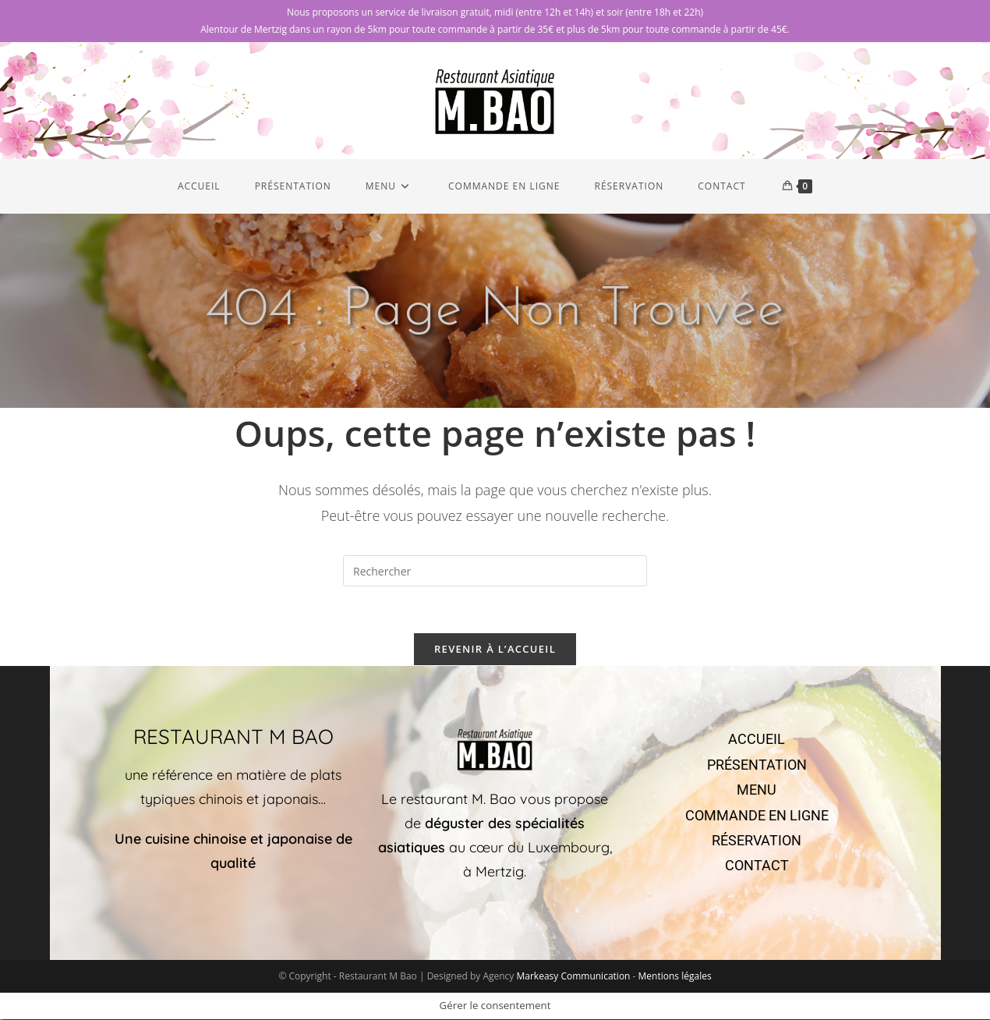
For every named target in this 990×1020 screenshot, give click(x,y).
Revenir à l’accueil (495, 650)
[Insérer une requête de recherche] (495, 570)
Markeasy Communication (574, 976)
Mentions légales (675, 976)
